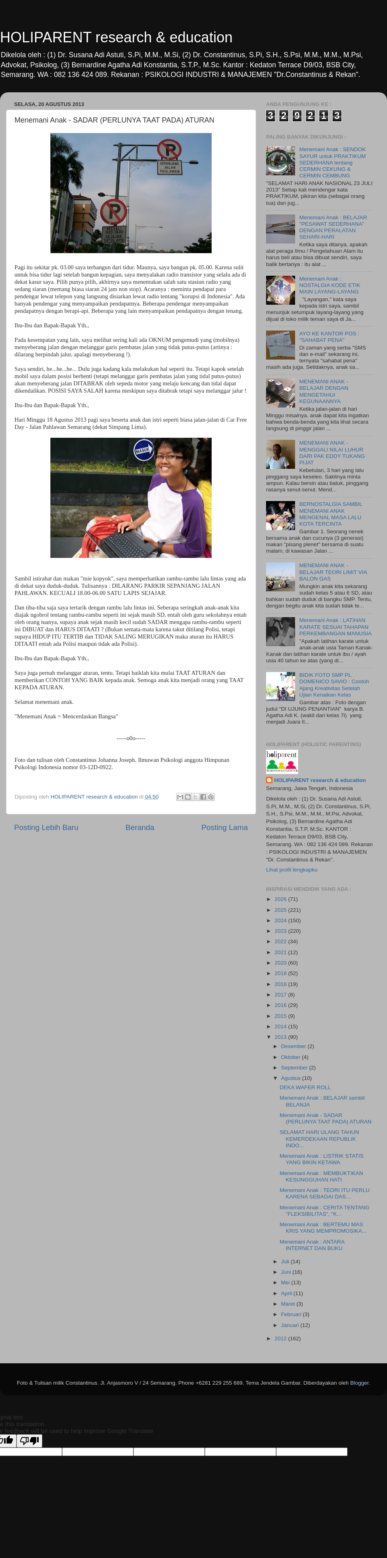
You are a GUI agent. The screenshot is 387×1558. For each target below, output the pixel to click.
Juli (286, 1261)
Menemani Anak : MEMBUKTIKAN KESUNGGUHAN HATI (321, 1176)
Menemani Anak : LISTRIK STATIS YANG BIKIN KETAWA (322, 1159)
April (287, 1293)
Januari (290, 1325)
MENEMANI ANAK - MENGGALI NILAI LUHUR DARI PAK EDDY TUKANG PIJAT (332, 453)
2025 (281, 910)
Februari (292, 1314)
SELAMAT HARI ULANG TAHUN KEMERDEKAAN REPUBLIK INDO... (319, 1138)
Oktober (291, 1057)
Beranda (139, 827)
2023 (281, 931)
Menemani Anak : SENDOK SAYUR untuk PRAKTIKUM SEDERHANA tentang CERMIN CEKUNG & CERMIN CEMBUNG (332, 162)
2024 (281, 920)
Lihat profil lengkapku (292, 870)
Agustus (291, 1078)
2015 (281, 1016)
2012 (281, 1338)
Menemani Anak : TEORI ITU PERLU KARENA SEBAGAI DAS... (325, 1193)
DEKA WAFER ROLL (305, 1087)
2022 (281, 941)
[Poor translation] (29, 1441)
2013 (281, 1037)
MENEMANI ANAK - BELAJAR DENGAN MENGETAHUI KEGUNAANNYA (323, 391)
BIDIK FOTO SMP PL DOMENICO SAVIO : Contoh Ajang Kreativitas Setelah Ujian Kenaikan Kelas (334, 685)
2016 (281, 1005)
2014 (281, 1026)
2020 (281, 963)
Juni (287, 1272)
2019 (281, 973)
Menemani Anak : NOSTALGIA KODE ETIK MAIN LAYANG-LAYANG (329, 285)
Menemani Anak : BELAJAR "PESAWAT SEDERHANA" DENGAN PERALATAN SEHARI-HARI (333, 227)
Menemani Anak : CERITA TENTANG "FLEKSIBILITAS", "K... (325, 1210)
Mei (286, 1282)
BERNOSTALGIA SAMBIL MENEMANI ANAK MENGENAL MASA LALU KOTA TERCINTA (330, 514)
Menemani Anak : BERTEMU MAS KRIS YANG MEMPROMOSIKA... (323, 1227)
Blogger (359, 1383)
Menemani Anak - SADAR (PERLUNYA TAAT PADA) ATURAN (326, 1118)
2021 (281, 952)
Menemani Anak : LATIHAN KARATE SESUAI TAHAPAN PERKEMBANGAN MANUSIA (335, 626)
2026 (281, 899)
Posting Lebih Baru (46, 827)
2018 (281, 984)
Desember (294, 1046)
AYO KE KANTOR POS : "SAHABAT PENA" (329, 337)
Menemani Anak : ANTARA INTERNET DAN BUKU (312, 1245)
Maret (288, 1304)
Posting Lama (224, 827)
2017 (281, 995)
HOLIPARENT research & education (116, 37)
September (295, 1068)
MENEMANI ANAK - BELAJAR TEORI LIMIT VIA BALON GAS (333, 571)
